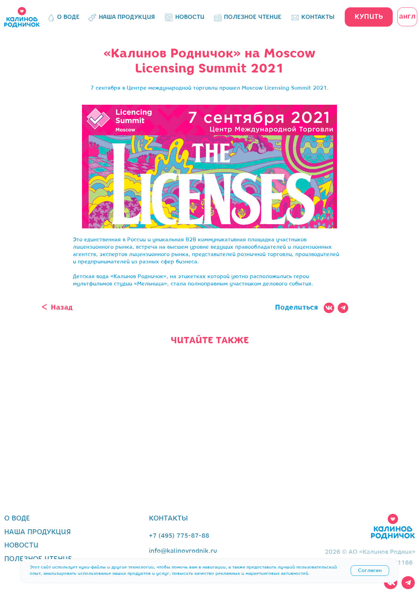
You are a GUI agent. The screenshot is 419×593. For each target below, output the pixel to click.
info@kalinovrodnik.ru (183, 551)
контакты (168, 518)
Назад (62, 307)
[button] (369, 17)
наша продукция (37, 532)
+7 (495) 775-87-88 (179, 536)
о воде (17, 518)
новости (21, 545)
